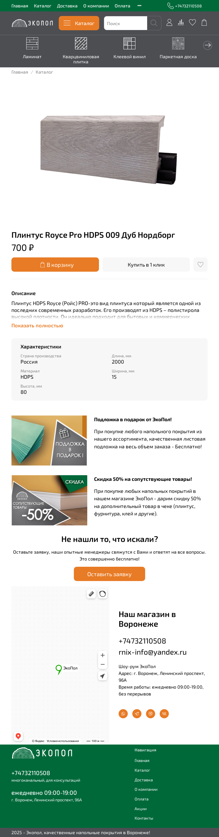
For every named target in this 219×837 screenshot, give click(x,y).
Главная (19, 5)
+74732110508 (184, 6)
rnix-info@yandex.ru (153, 651)
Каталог (42, 5)
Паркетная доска (172, 55)
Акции (141, 808)
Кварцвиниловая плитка (79, 58)
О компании (96, 5)
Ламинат (32, 55)
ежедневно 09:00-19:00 (44, 792)
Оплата (122, 5)
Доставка (67, 5)
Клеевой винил (126, 55)
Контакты (144, 818)
